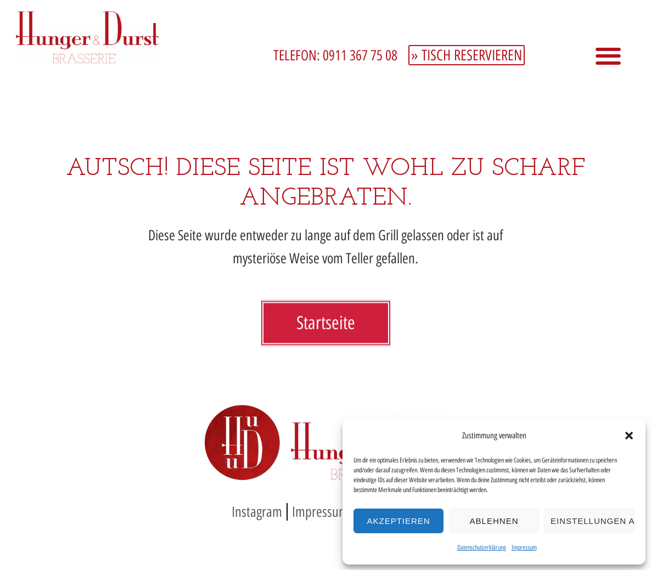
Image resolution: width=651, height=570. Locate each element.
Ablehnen (494, 521)
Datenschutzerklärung (481, 547)
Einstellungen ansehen (593, 521)
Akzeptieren (398, 521)
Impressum (524, 547)
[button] (629, 435)
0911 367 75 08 (360, 55)
